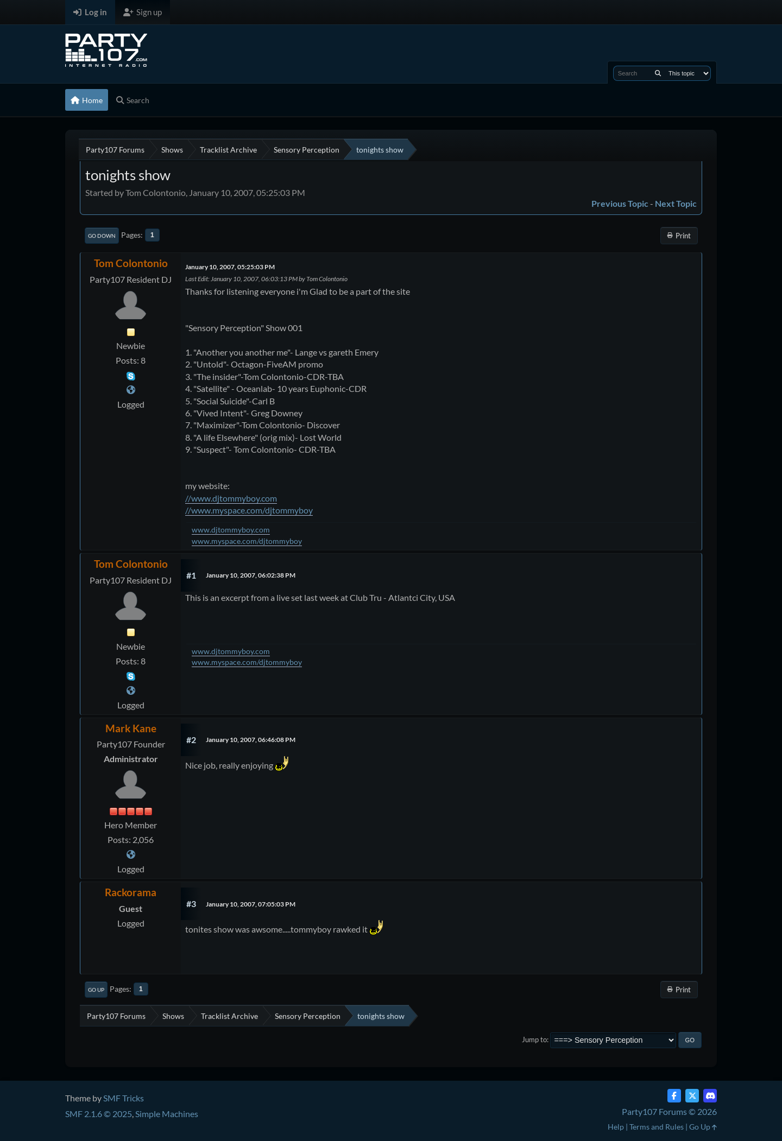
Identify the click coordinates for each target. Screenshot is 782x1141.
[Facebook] (674, 1095)
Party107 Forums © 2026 (669, 1111)
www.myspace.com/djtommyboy (247, 541)
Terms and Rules (656, 1126)
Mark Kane (130, 728)
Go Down (102, 235)
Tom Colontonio (131, 263)
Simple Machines (166, 1113)
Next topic (676, 203)
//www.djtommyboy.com (231, 498)
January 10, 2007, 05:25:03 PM (230, 266)
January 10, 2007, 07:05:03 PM (250, 904)
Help (616, 1126)
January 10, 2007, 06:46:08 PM (250, 739)
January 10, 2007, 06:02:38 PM (250, 575)
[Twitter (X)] (692, 1095)
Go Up (96, 989)
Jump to (534, 1039)
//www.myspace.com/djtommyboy (249, 510)
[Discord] (710, 1095)
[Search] (657, 73)
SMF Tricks (123, 1098)
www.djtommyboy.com (231, 529)
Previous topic (619, 203)
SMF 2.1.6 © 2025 (98, 1113)
